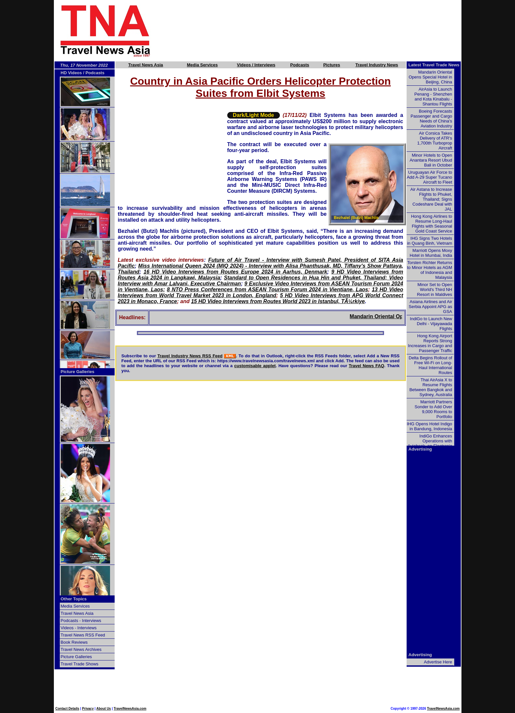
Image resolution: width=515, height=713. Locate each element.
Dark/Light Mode (253, 115)
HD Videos (71, 72)
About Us (103, 708)
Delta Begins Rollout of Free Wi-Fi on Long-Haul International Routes (430, 365)
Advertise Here (438, 661)
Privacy (88, 708)
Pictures (331, 64)
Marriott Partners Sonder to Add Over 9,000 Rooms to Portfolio (433, 409)
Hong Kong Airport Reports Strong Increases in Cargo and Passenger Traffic (430, 343)
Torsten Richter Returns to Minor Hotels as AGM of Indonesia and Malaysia (429, 270)
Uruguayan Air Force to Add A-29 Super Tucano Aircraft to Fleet (429, 177)
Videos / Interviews (256, 64)
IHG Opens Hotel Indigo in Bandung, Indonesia (429, 426)
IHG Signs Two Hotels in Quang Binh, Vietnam (429, 241)
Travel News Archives (81, 649)
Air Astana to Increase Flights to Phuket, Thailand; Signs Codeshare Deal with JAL (431, 199)
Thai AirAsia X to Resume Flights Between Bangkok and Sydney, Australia (430, 387)
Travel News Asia (145, 64)
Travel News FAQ (366, 365)
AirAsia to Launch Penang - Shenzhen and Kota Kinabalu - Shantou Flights (433, 96)
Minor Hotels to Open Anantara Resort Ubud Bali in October (431, 160)
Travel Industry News (376, 64)
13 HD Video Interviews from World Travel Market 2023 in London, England (260, 292)
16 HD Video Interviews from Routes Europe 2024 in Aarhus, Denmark (235, 272)
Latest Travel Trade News (434, 64)
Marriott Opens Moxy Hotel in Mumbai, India (431, 253)
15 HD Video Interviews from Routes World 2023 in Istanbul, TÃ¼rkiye (278, 301)
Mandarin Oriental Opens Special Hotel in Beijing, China (430, 77)
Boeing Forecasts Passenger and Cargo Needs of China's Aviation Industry (431, 118)
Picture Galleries (78, 371)
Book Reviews (74, 642)
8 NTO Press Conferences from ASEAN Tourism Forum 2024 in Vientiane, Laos (267, 289)
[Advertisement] (317, 30)
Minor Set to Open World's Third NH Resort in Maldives (434, 289)
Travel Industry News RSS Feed (189, 355)
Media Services (202, 64)
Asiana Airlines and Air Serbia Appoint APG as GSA (430, 306)
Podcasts (299, 64)
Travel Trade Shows (80, 663)
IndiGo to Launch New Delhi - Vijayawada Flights (431, 323)
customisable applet (255, 365)
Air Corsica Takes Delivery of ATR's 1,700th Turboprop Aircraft (434, 140)
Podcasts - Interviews (81, 620)
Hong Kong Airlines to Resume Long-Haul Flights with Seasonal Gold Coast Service (431, 224)
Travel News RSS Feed (83, 635)
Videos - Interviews (79, 627)
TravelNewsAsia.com (130, 708)
